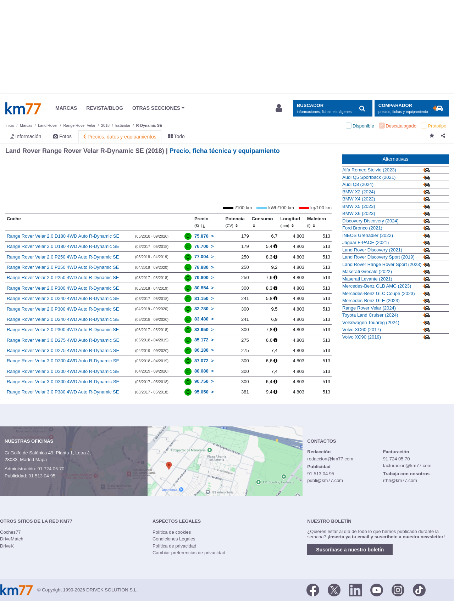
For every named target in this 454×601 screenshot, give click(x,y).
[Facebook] (312, 589)
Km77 (23, 108)
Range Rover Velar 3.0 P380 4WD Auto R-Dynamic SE (63, 392)
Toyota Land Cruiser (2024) (370, 315)
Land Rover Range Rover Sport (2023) (381, 264)
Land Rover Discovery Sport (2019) (378, 257)
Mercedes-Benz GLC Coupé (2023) (378, 293)
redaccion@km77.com (330, 458)
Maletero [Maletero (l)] (316, 222)
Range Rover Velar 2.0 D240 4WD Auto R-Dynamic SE (63, 298)
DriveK (7, 546)
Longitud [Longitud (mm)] (290, 222)
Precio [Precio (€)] (201, 222)
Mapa (41, 459)
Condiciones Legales (174, 539)
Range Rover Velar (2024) (369, 308)
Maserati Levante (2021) (367, 279)
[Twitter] (334, 589)
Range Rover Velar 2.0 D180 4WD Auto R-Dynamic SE (63, 236)
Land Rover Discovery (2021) (372, 250)
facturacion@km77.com (407, 465)
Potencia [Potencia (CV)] (235, 222)
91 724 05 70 (50, 468)
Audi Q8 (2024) (357, 184)
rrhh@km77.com (400, 480)
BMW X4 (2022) (358, 199)
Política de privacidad (174, 546)
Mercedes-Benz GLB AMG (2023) (376, 286)
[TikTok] (419, 589)
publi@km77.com (325, 480)
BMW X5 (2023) (358, 206)
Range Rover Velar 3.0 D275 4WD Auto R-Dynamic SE (63, 340)
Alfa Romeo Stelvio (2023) (369, 169)
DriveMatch (11, 539)
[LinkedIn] (355, 589)
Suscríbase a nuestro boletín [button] (350, 549)
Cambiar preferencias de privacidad (189, 552)
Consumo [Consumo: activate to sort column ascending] (262, 222)
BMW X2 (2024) (358, 191)
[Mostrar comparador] (412, 108)
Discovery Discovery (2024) (370, 220)
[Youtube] (376, 589)
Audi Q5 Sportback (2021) (368, 177)
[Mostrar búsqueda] (332, 108)
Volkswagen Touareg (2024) (370, 322)
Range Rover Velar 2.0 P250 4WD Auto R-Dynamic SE (63, 257)
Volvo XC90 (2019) (361, 337)
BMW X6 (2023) (358, 213)
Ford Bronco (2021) (362, 228)
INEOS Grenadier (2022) (367, 235)
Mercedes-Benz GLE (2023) (371, 300)
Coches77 (10, 532)
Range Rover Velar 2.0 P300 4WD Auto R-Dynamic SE (63, 288)
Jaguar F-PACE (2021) (365, 242)
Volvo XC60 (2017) (361, 329)
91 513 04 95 (41, 475)
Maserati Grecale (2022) (367, 271)
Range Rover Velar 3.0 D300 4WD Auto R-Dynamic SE (63, 360)
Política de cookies (172, 532)
